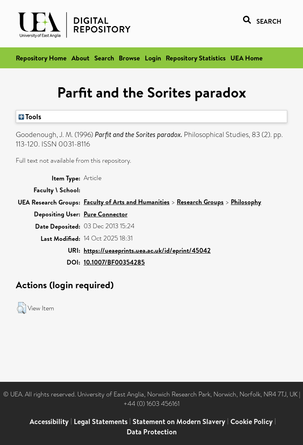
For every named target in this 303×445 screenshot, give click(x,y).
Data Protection (152, 432)
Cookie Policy (251, 421)
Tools (30, 116)
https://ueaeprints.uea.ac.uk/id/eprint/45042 (147, 250)
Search (104, 57)
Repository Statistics (196, 57)
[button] (21, 308)
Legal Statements (100, 421)
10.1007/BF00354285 (114, 262)
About (80, 57)
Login (153, 57)
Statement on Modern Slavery (179, 421)
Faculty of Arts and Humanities (127, 201)
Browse (129, 57)
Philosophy (246, 201)
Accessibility (49, 421)
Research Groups (200, 201)
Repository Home (41, 57)
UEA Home (246, 57)
